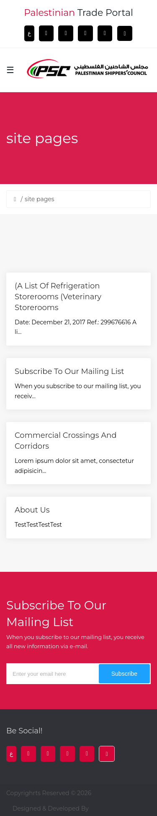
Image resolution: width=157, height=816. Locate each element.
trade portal (78, 12)
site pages (39, 199)
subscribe (124, 673)
